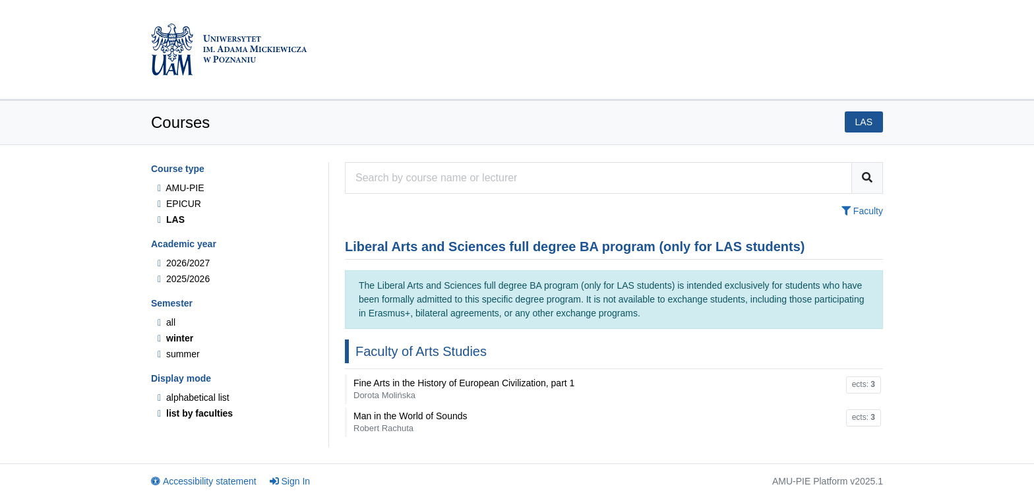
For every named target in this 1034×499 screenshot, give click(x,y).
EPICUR (179, 203)
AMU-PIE (181, 188)
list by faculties (195, 413)
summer (179, 354)
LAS (171, 219)
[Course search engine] (598, 178)
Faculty (862, 211)
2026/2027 (184, 263)
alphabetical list (193, 397)
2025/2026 (184, 279)
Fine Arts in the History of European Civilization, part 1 (463, 389)
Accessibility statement (204, 481)
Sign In (290, 481)
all (166, 322)
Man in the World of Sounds (410, 422)
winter (175, 338)
